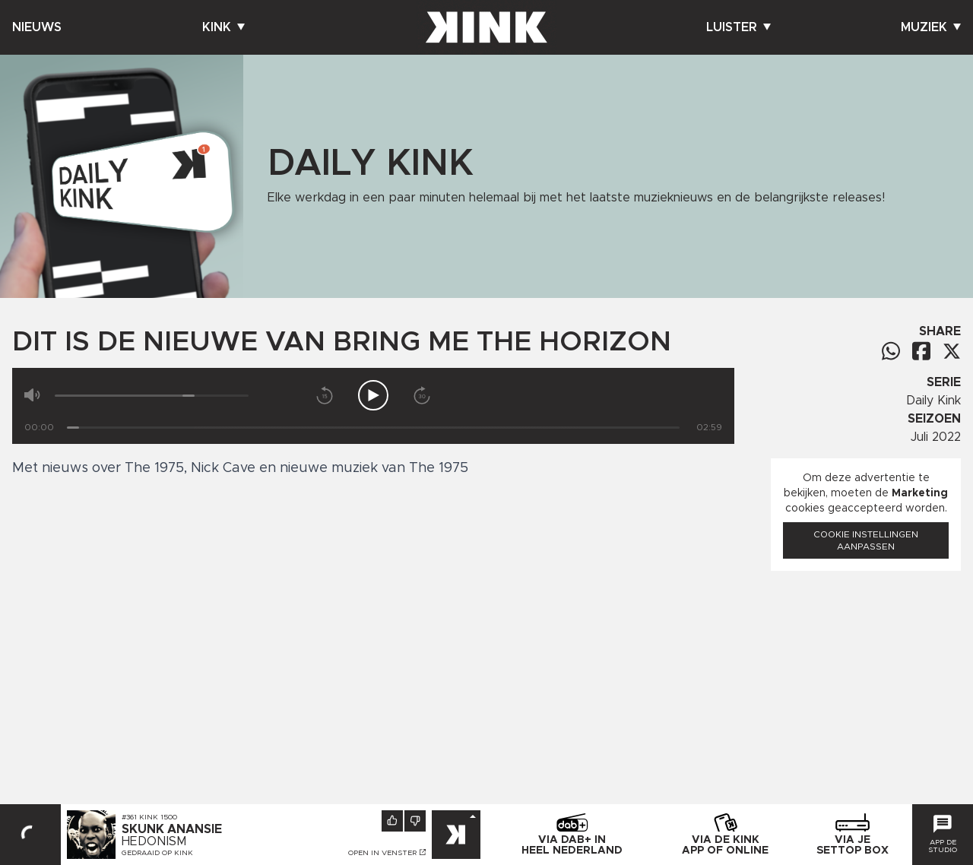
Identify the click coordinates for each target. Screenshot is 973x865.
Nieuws (37, 27)
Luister (738, 27)
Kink (223, 27)
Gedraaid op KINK (157, 853)
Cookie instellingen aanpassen (865, 540)
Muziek (931, 27)
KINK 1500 (158, 817)
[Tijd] (373, 427)
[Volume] (152, 395)
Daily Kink (933, 400)
